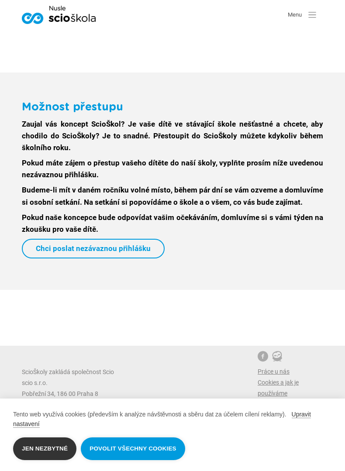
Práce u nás (274, 371)
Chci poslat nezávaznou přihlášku (93, 248)
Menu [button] (302, 14)
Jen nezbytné (45, 448)
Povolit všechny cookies (133, 448)
